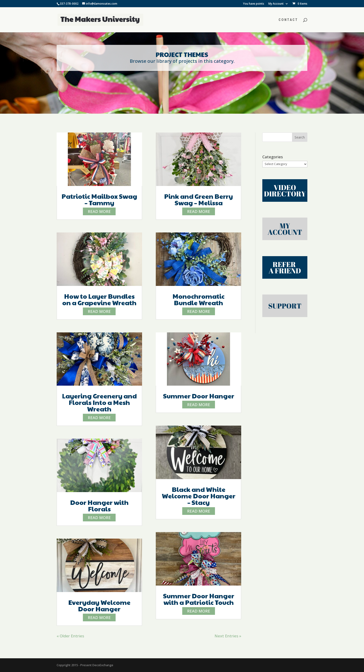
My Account (276, 4)
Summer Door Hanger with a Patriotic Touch (198, 599)
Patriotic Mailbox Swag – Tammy (99, 199)
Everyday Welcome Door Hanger (99, 605)
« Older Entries (70, 636)
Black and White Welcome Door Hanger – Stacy (198, 496)
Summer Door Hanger (198, 395)
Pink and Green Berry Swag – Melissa (198, 199)
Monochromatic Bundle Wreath (198, 299)
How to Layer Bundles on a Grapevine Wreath (99, 299)
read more (99, 211)
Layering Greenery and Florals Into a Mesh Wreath (99, 402)
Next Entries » (227, 636)
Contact (288, 20)
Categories (272, 156)
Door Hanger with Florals (99, 505)
